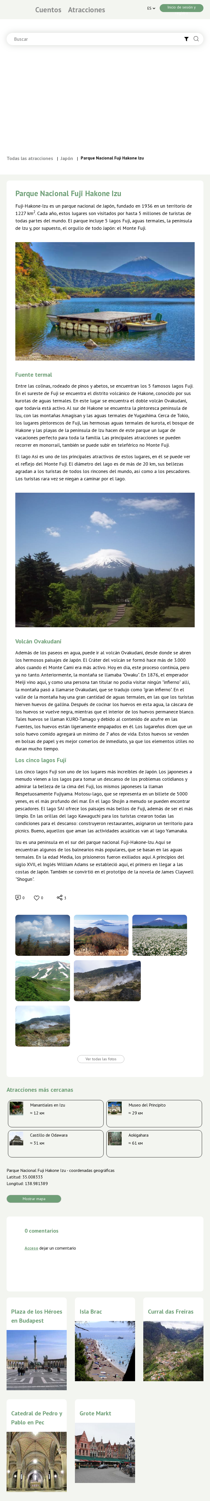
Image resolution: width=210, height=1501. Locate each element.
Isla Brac (91, 1311)
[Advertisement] (105, 102)
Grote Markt (95, 1413)
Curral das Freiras (171, 1311)
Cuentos (48, 9)
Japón (67, 158)
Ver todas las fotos (101, 1058)
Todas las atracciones (30, 158)
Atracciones (86, 9)
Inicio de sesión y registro (181, 8)
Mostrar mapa (34, 1198)
